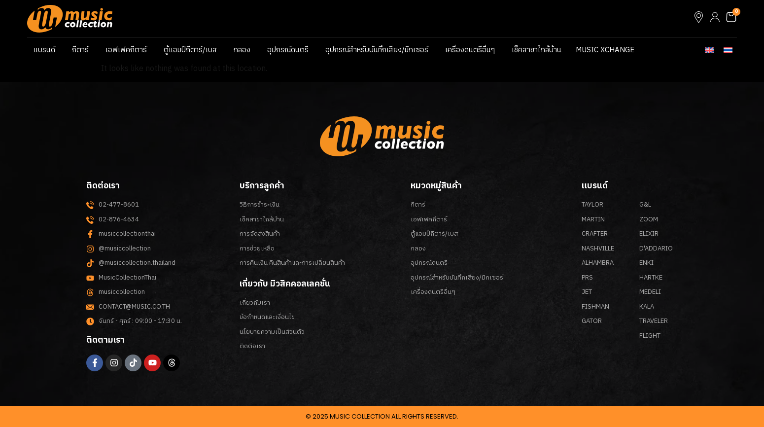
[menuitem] (709, 50)
